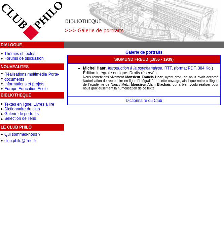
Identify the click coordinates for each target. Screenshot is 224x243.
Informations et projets (24, 84)
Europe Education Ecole (26, 88)
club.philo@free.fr (20, 140)
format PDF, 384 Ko (193, 68)
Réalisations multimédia (25, 74)
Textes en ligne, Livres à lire (29, 104)
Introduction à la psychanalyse (135, 68)
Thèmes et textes (19, 53)
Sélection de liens (20, 118)
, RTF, (167, 68)
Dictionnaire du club (22, 109)
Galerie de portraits (21, 113)
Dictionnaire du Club (144, 100)
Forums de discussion (24, 58)
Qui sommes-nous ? (22, 134)
